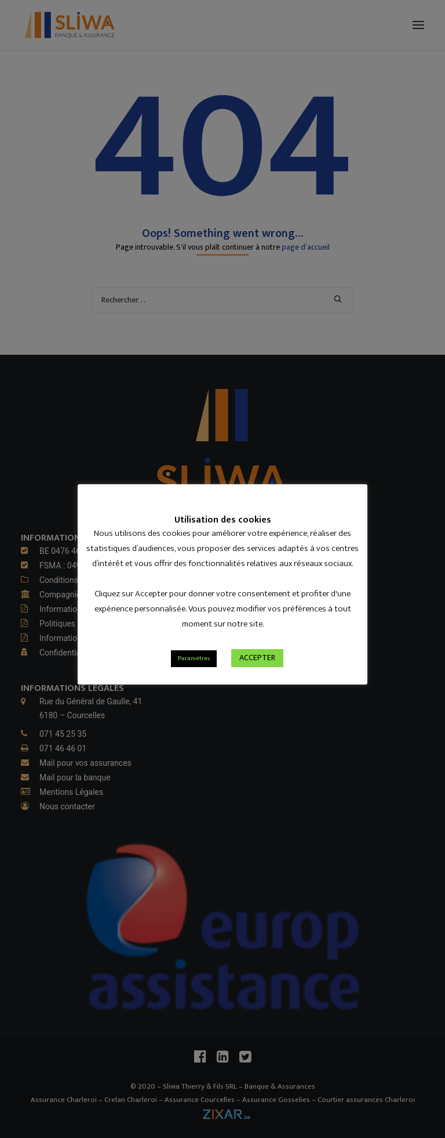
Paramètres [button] (194, 658)
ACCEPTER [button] (257, 657)
